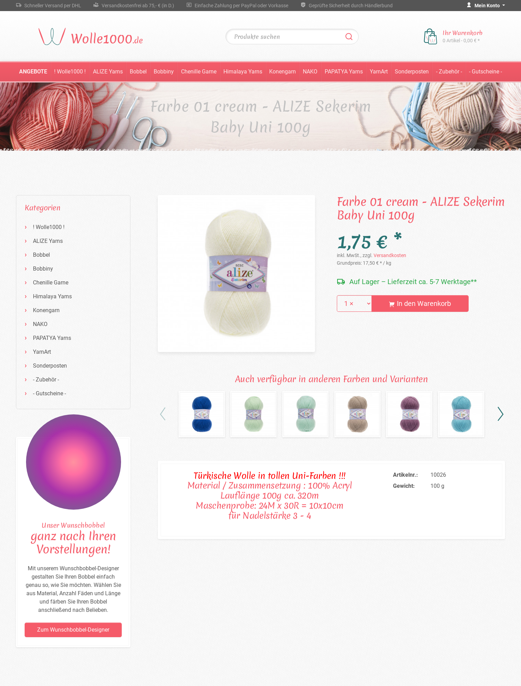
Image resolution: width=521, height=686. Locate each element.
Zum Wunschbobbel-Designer (73, 629)
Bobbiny (164, 71)
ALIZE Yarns (108, 71)
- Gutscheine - (485, 71)
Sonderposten (412, 71)
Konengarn (282, 71)
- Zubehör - (449, 71)
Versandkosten (390, 255)
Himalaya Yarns (242, 71)
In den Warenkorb (420, 303)
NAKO (310, 71)
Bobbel (138, 71)
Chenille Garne (198, 71)
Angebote (33, 71)
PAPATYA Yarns (344, 71)
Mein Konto (488, 5)
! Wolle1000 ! (70, 71)
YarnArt (379, 71)
